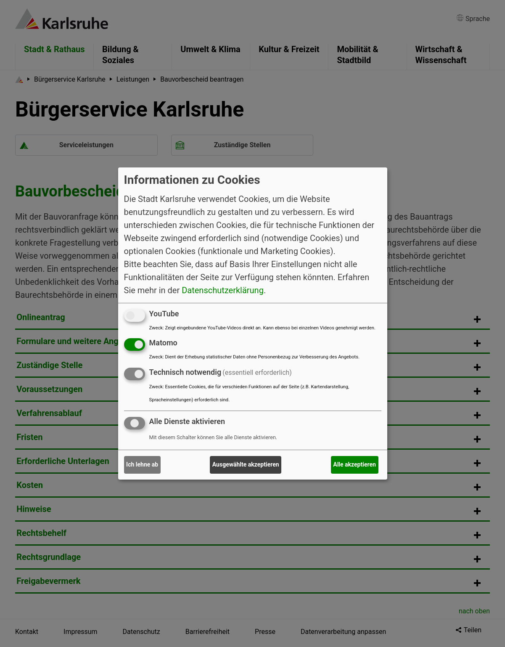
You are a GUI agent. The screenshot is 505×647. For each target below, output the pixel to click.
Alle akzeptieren (354, 464)
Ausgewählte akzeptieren (245, 464)
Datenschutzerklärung (223, 289)
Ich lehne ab (142, 464)
